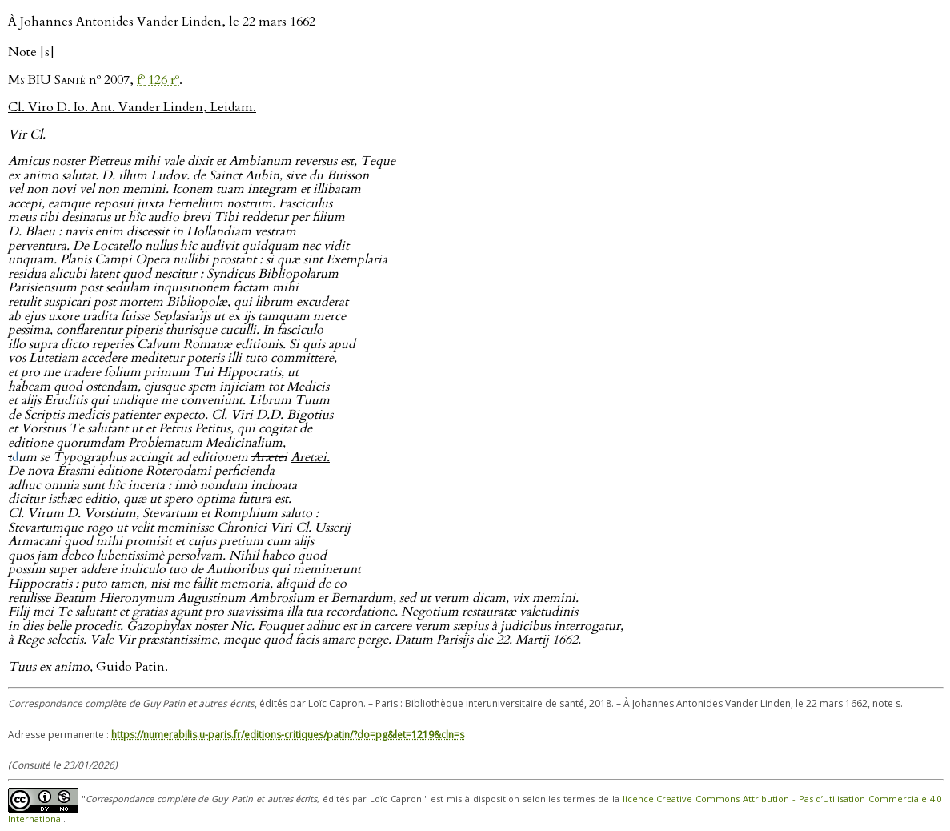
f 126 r (158, 80)
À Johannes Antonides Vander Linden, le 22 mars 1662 (161, 21)
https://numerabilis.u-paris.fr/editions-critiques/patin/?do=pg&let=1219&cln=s (287, 734)
